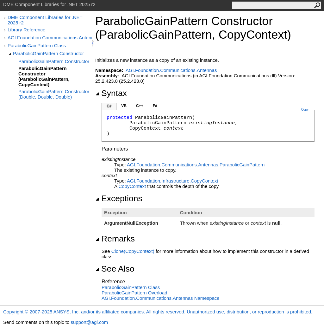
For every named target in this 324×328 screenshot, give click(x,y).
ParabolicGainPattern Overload (134, 292)
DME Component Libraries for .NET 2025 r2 (45, 20)
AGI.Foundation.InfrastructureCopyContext (172, 180)
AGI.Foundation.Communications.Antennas (50, 37)
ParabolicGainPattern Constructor (48, 53)
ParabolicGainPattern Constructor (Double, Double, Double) (53, 94)
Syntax (111, 93)
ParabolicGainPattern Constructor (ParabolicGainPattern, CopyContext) (44, 76)
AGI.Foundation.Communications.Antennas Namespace (161, 298)
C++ (139, 106)
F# (155, 106)
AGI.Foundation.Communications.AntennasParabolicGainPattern (196, 164)
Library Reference (26, 29)
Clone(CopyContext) (132, 251)
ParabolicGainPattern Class (37, 45)
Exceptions (118, 198)
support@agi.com (89, 322)
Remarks (115, 238)
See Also (114, 268)
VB (124, 106)
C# (109, 106)
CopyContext (132, 186)
